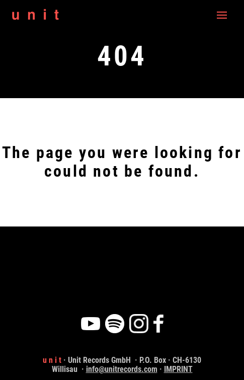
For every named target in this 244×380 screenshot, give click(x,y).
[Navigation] (222, 15)
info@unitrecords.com (121, 369)
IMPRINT (178, 369)
